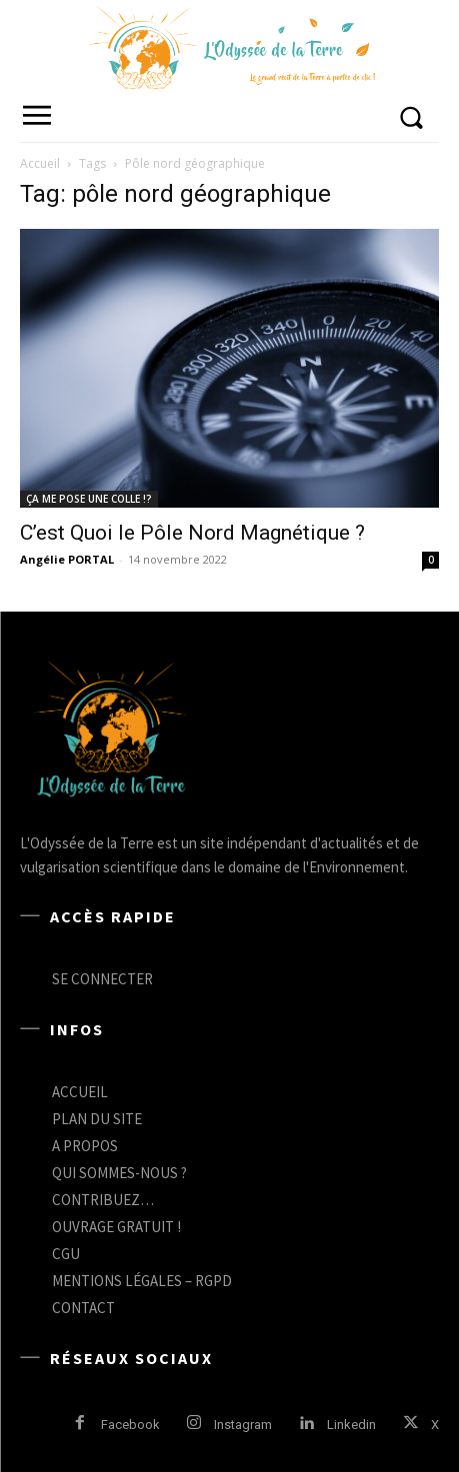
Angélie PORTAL (67, 559)
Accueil (40, 163)
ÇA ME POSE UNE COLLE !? (89, 499)
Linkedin (351, 1424)
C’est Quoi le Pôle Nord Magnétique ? (192, 533)
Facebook (130, 1424)
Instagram (243, 1424)
